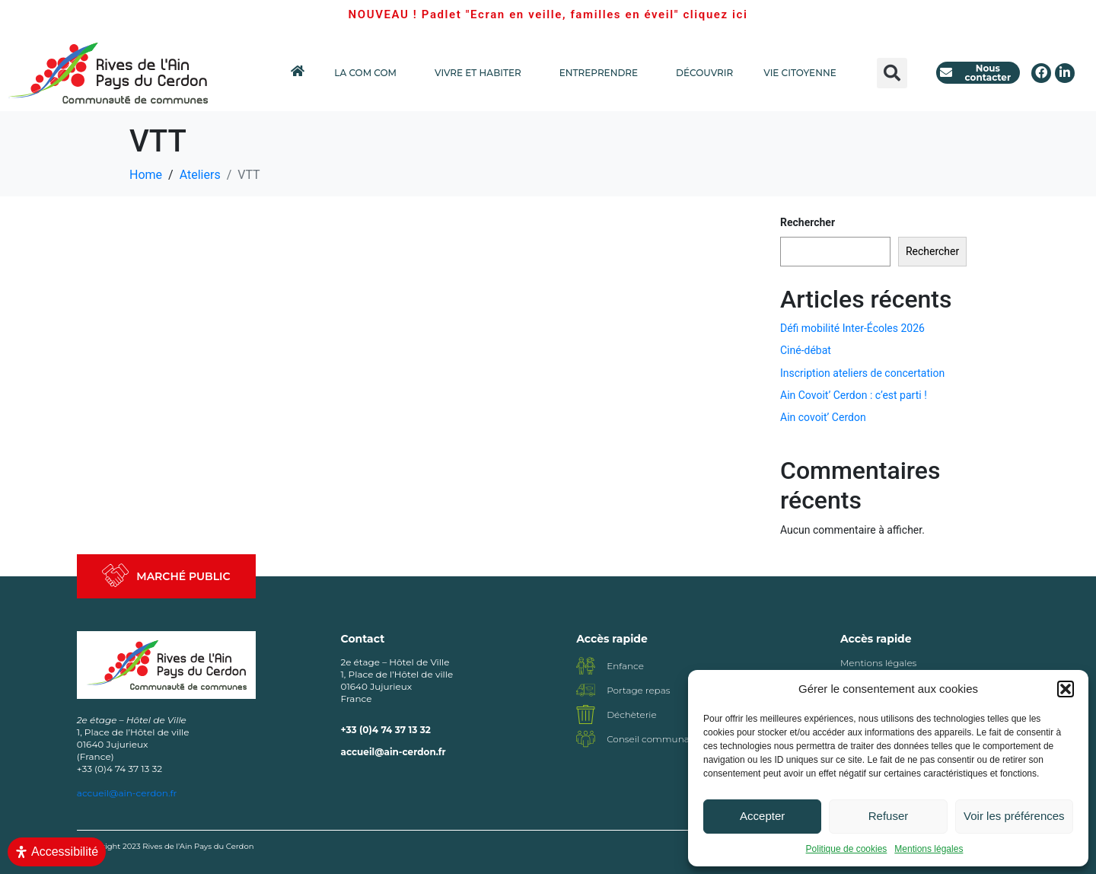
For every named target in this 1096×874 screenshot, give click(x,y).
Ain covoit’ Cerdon (823, 417)
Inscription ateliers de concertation (862, 373)
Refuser (888, 815)
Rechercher (807, 222)
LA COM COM (369, 73)
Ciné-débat (805, 350)
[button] (1065, 689)
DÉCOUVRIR (704, 72)
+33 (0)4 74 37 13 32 (386, 729)
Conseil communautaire (661, 739)
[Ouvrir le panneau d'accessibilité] (57, 851)
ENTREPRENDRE (602, 73)
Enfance (625, 665)
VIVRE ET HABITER (482, 73)
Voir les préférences (1014, 815)
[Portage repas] (585, 690)
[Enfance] (585, 665)
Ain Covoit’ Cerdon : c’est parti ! (853, 395)
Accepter (762, 815)
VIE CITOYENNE (803, 73)
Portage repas (638, 690)
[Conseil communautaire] (585, 738)
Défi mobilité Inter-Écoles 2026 (852, 328)
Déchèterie (632, 714)
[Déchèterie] (585, 714)
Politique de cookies (846, 849)
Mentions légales (928, 849)
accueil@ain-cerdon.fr (393, 752)
